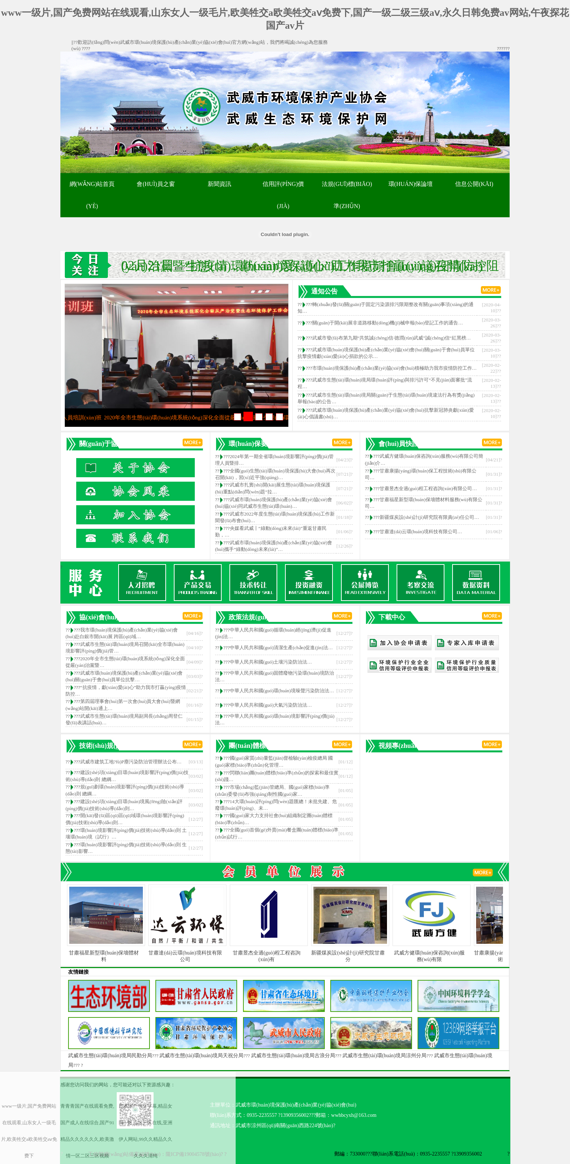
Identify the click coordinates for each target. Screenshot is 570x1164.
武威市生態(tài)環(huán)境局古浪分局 (293, 1055)
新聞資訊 (219, 184)
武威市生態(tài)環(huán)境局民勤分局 (110, 1055)
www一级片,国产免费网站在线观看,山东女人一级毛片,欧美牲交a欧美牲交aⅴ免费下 (29, 1130)
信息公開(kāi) (474, 184)
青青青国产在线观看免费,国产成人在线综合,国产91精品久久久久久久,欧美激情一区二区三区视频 (87, 1130)
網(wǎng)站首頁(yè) (92, 195)
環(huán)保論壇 (410, 184)
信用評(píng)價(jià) (283, 195)
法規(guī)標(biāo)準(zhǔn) (347, 195)
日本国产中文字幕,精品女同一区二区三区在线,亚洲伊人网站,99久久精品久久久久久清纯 (145, 1130)
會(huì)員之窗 (156, 184)
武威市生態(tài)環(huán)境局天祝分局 (201, 1055)
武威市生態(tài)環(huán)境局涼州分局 (384, 1055)
